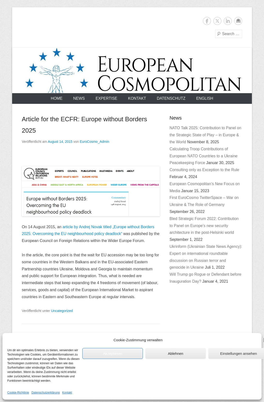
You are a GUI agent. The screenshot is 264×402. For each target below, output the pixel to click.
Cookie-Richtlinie (18, 392)
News (79, 98)
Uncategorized (62, 311)
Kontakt (67, 392)
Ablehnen (175, 353)
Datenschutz (171, 98)
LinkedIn (228, 21)
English (204, 98)
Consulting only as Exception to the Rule (204, 170)
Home (56, 98)
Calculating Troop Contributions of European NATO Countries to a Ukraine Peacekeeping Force (203, 156)
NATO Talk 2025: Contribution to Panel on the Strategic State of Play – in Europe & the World (205, 135)
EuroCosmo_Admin (94, 142)
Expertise (106, 98)
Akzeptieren (112, 353)
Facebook (207, 21)
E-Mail (238, 21)
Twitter (217, 21)
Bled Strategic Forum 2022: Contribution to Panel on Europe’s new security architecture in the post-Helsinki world (204, 226)
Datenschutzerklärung (45, 392)
